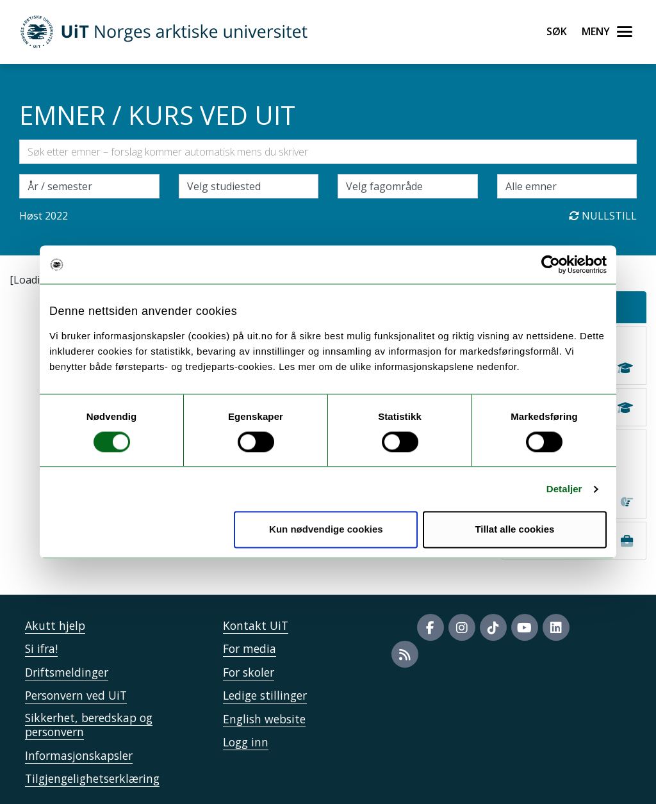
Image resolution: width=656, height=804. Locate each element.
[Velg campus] (249, 186)
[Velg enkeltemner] (567, 186)
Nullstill (603, 216)
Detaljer (564, 488)
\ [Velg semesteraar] (89, 186)
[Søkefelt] (328, 152)
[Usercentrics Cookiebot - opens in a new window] (551, 264)
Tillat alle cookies (514, 529)
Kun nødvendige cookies (326, 529)
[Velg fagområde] (408, 186)
